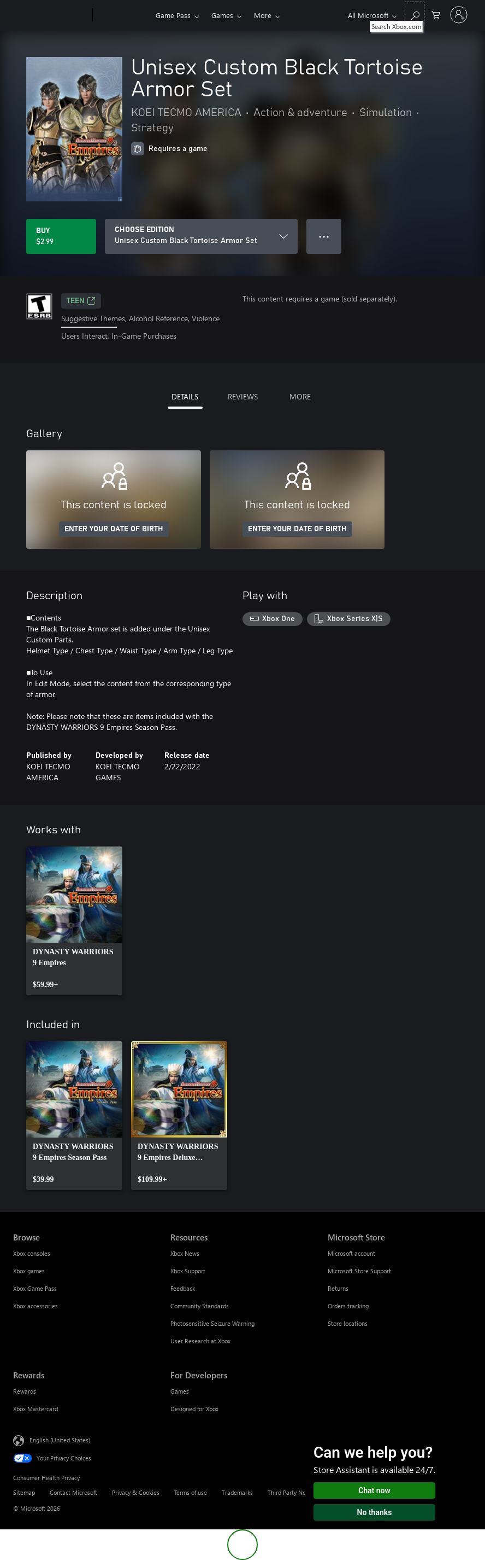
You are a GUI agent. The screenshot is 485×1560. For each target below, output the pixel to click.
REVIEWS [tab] (243, 396)
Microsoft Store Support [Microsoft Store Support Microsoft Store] (359, 1270)
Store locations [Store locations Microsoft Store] (348, 1323)
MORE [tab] (300, 396)
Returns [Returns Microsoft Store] (338, 1288)
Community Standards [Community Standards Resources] (199, 1305)
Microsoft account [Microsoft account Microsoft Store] (351, 1253)
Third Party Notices (293, 1492)
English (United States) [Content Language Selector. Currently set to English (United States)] (59, 1439)
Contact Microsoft (73, 1492)
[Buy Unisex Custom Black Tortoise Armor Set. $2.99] (61, 236)
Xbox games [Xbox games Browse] (29, 1270)
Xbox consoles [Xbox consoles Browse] (31, 1253)
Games (222, 15)
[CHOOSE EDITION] (201, 236)
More (262, 15)
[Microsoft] (50, 15)
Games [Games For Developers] (179, 1391)
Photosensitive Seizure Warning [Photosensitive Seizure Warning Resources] (212, 1323)
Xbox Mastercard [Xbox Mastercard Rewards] (35, 1408)
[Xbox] (122, 15)
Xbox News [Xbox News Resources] (184, 1253)
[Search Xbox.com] (414, 14)
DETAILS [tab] (184, 396)
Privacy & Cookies (135, 1492)
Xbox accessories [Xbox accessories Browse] (35, 1305)
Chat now (374, 1490)
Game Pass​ (173, 15)
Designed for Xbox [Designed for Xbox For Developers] (194, 1408)
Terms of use (190, 1492)
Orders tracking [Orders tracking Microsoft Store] (348, 1305)
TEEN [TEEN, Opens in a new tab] (81, 301)
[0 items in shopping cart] (435, 14)
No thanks (374, 1512)
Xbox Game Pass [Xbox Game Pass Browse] (35, 1288)
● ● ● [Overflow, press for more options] (324, 236)
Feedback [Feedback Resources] (182, 1288)
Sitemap (24, 1492)
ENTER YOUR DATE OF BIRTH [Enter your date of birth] (113, 529)
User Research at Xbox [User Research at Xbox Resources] (200, 1340)
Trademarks (237, 1492)
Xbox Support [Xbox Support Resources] (187, 1270)
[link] (74, 920)
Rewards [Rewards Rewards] (24, 1391)
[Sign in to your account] (459, 15)
